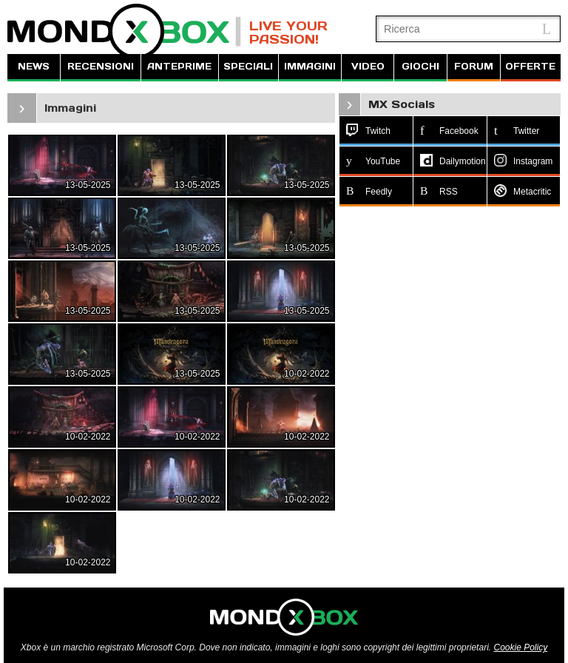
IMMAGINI (310, 66)
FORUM (473, 66)
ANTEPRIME (179, 66)
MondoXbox (124, 31)
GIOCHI (420, 66)
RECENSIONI (100, 66)
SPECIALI (248, 66)
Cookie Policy (520, 647)
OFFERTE (530, 66)
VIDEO (368, 66)
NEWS (34, 66)
